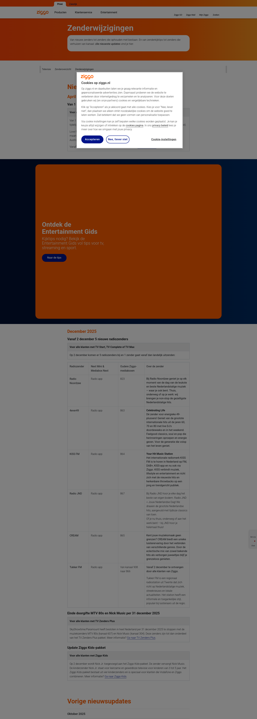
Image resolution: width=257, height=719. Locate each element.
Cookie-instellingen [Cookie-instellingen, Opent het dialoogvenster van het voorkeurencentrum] (163, 139)
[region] (129, 110)
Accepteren (92, 139)
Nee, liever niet (118, 139)
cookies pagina (134, 125)
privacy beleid (160, 125)
